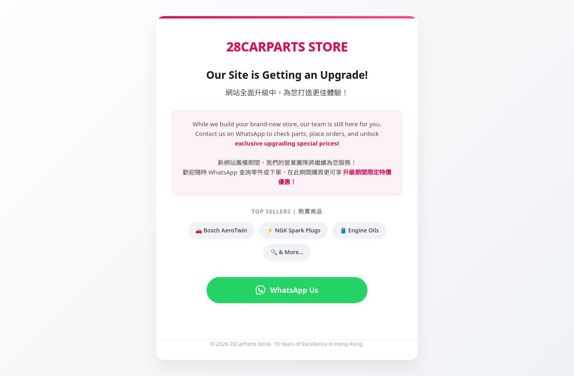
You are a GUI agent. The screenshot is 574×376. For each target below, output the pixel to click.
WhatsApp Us (287, 290)
